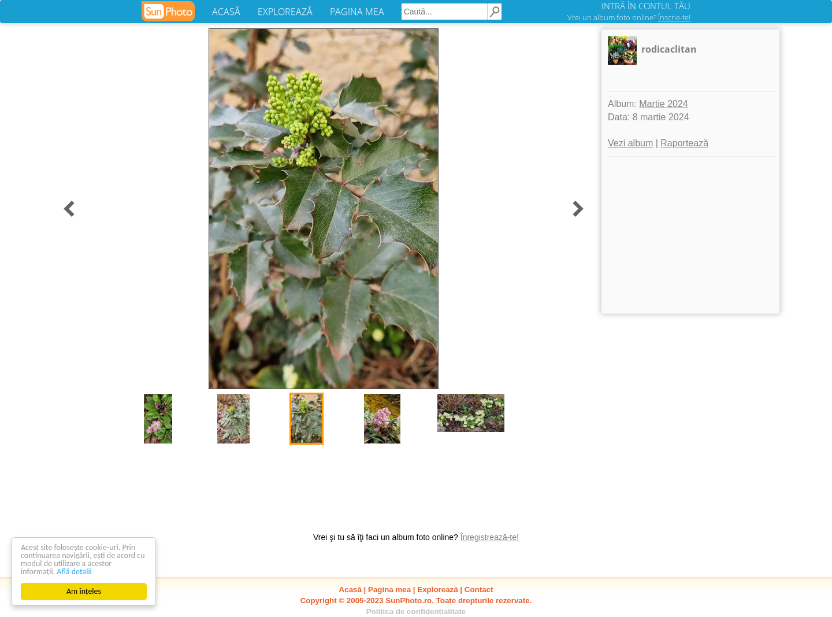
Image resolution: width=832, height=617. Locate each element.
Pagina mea (389, 589)
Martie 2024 (663, 104)
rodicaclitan (669, 49)
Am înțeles (83, 591)
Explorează (437, 589)
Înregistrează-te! (489, 537)
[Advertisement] (690, 234)
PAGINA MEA (357, 11)
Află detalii (74, 572)
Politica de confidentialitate (416, 611)
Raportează (684, 143)
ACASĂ (226, 11)
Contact (479, 589)
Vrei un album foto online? (628, 17)
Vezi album (630, 143)
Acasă (350, 589)
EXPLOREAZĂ (285, 11)
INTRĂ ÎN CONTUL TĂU (645, 6)
